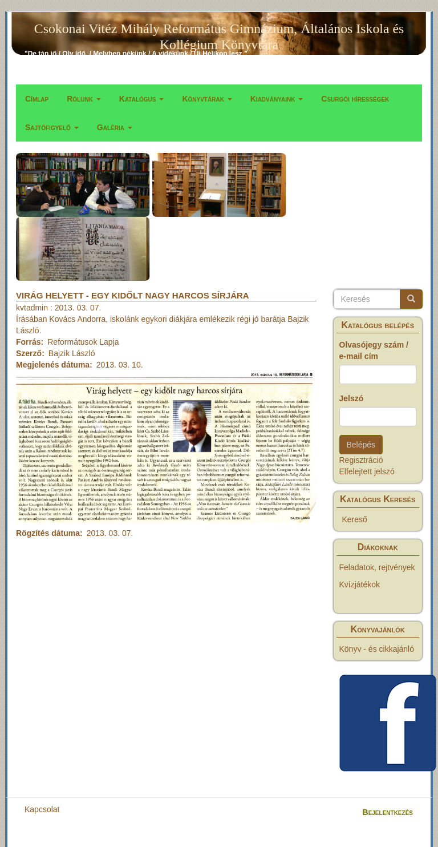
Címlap (36, 98)
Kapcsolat (42, 809)
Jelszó (351, 398)
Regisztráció (361, 460)
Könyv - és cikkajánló (377, 649)
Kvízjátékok (359, 584)
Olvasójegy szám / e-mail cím (373, 350)
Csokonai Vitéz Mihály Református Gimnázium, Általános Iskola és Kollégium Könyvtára (219, 31)
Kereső (354, 519)
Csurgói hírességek (355, 98)
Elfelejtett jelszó (367, 471)
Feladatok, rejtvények (377, 567)
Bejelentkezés (388, 812)
